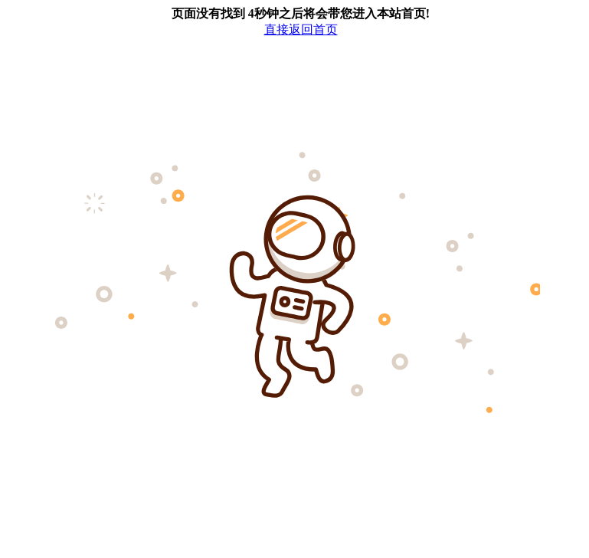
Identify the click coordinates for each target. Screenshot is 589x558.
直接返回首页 (301, 29)
